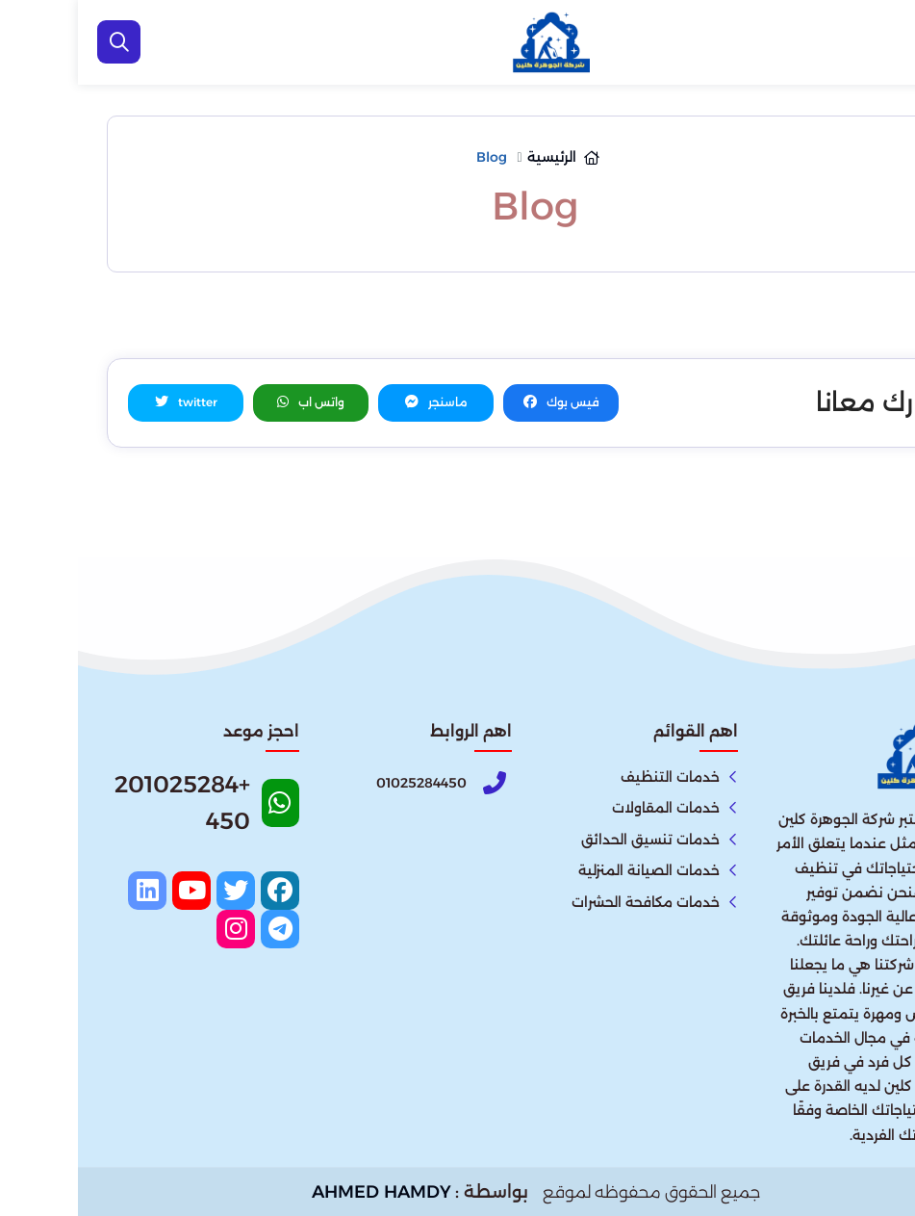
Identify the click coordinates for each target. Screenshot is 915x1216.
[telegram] (202, 929)
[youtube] (113, 890)
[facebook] (202, 890)
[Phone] (337, 783)
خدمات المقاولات (588, 807)
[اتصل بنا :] (876, 1110)
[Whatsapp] (125, 809)
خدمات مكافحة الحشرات (568, 902)
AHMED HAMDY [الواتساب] (303, 1192)
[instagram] (158, 929)
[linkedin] (69, 890)
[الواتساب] (876, 1173)
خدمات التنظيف (592, 777)
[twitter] (158, 890)
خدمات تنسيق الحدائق (572, 839)
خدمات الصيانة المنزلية (571, 870)
